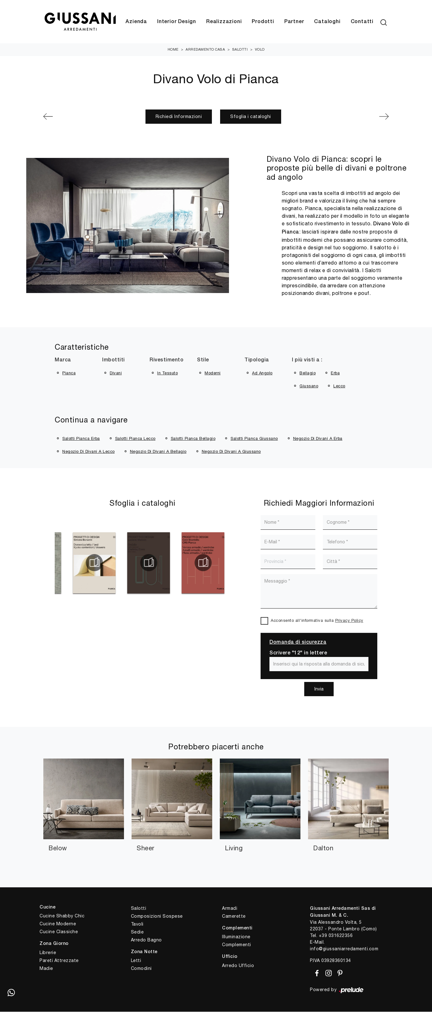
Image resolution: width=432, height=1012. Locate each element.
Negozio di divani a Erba (318, 438)
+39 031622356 (336, 935)
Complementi (236, 944)
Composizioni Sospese (157, 916)
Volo (260, 50)
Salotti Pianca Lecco (135, 438)
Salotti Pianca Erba (81, 438)
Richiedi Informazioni (179, 116)
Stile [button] (203, 360)
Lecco (339, 386)
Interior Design (176, 22)
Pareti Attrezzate (59, 960)
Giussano (308, 386)
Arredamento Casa (205, 50)
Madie (46, 968)
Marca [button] (63, 360)
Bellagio (307, 373)
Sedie (137, 932)
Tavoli (137, 924)
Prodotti (263, 22)
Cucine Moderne (58, 924)
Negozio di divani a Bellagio (158, 451)
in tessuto (167, 373)
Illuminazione (236, 937)
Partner (294, 22)
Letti (136, 960)
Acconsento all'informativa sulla (317, 620)
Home (173, 50)
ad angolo (262, 373)
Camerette (234, 916)
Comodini (141, 968)
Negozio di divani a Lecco (88, 451)
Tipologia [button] (256, 360)
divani (116, 373)
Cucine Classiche (59, 931)
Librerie (48, 952)
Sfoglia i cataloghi (250, 116)
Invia (319, 689)
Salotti (240, 50)
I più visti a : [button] (307, 360)
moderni (213, 373)
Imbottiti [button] (113, 360)
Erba (335, 373)
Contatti (362, 22)
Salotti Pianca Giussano (254, 438)
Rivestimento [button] (166, 360)
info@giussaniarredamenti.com (344, 949)
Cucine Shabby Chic (62, 916)
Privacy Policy (349, 620)
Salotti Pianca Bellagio (193, 438)
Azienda (136, 22)
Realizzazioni (224, 22)
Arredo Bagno (146, 940)
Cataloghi (327, 22)
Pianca (69, 373)
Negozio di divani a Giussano (231, 451)
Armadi (229, 908)
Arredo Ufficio (238, 965)
